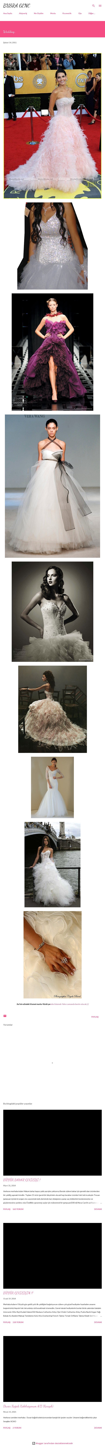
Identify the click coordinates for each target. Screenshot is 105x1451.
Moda (53, 13)
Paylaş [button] (94, 1017)
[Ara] (93, 5)
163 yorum (18, 1209)
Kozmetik (67, 13)
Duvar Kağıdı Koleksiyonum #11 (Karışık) (28, 1406)
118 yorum (18, 1322)
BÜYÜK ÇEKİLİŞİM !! (18, 1293)
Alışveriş (23, 13)
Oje (80, 13)
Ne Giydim (38, 13)
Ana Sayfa (7, 13)
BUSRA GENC (16, 6)
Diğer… (92, 13)
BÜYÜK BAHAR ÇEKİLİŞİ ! (21, 1180)
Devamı (98, 1209)
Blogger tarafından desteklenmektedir (52, 1443)
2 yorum (17, 1428)
